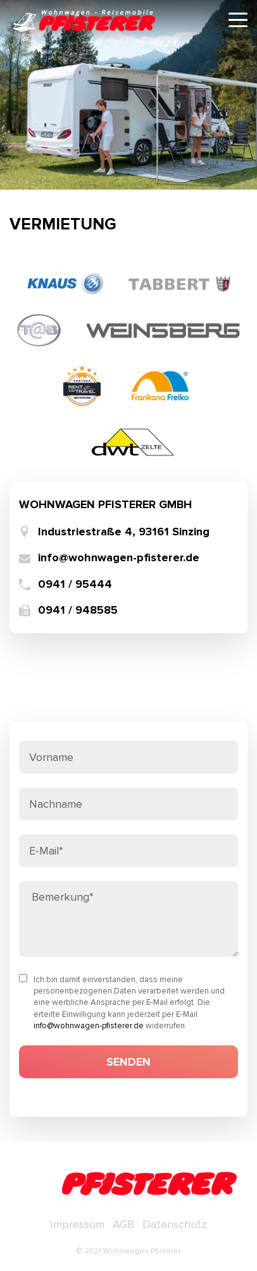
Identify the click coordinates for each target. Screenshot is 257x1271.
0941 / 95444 (75, 584)
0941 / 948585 (78, 610)
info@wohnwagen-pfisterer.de (118, 557)
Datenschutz (174, 1224)
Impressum (77, 1224)
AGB (123, 1224)
